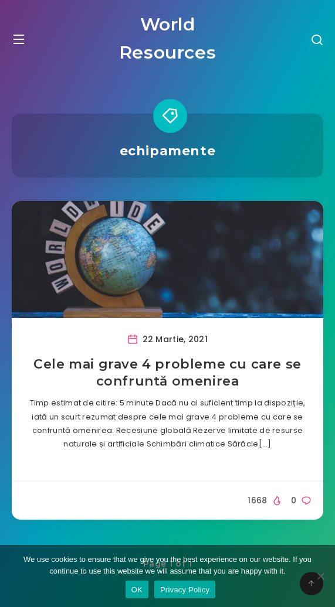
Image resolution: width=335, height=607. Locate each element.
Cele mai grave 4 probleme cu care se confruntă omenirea (167, 373)
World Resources (167, 38)
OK (137, 589)
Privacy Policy (184, 589)
